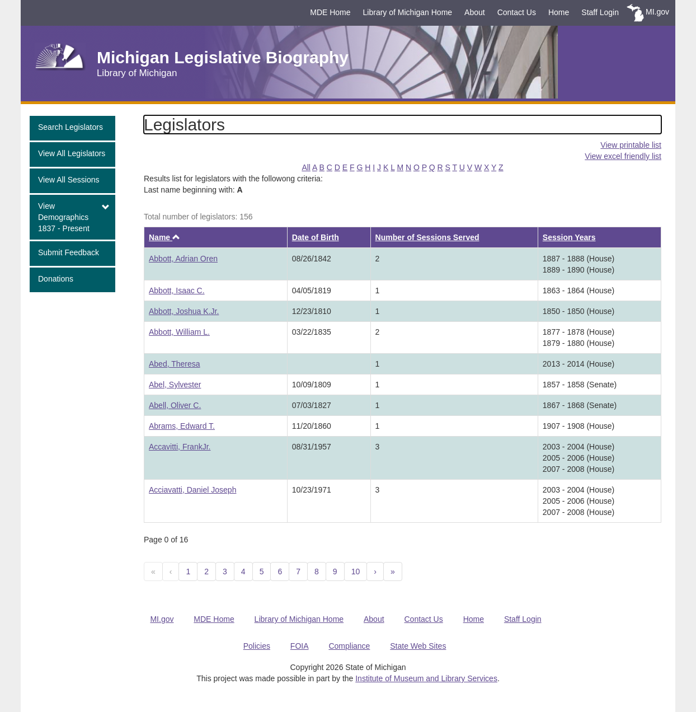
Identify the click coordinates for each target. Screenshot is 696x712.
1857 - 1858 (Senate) (580, 384)
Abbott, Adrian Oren (183, 258)
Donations (55, 278)
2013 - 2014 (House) (578, 363)
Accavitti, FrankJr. (179, 446)
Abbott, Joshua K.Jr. (184, 311)
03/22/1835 (311, 331)
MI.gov (657, 11)
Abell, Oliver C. (175, 405)
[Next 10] (392, 571)
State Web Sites (418, 645)
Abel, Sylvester (175, 384)
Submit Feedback (68, 252)
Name (164, 237)
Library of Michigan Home (408, 12)
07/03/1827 (311, 405)
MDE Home (330, 12)
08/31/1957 (311, 446)
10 (355, 571)
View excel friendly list (623, 156)
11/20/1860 (311, 425)
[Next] (375, 571)
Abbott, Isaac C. (177, 290)
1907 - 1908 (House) (578, 425)
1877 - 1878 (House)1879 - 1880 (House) (578, 337)
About (474, 12)
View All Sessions (68, 179)
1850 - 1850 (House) (578, 311)
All (306, 167)
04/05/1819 (311, 290)
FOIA (299, 645)
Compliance (349, 645)
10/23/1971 (311, 489)
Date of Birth (315, 237)
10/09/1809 (311, 384)
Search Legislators (70, 127)
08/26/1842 (311, 258)
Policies (256, 645)
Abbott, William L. (179, 331)
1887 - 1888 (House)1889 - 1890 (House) (578, 264)
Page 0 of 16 (166, 539)
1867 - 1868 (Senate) (580, 405)
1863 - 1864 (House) (578, 290)
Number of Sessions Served (427, 237)
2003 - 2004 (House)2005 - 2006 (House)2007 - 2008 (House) (578, 458)
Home (558, 12)
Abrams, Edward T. (182, 425)
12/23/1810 (311, 311)
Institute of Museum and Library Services (426, 678)
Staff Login (600, 12)
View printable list (630, 144)
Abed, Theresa (174, 363)
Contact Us (516, 12)
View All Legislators (71, 153)
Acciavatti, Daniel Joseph (192, 489)
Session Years (569, 237)
